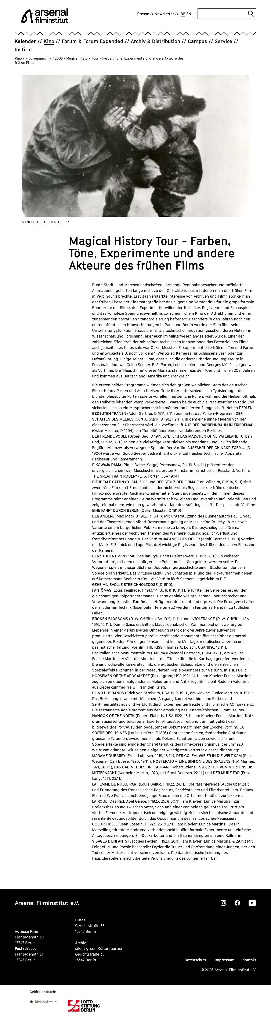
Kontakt (249, 960)
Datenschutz (196, 960)
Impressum (224, 960)
